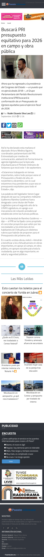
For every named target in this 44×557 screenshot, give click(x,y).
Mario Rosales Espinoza (13, 539)
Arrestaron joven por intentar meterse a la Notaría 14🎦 (10, 364)
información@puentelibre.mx (14, 548)
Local (9, 23)
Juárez (6, 546)
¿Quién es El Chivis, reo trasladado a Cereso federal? (10, 337)
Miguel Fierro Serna (14, 535)
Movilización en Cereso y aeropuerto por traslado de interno (33, 393)
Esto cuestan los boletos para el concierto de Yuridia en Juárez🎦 (22, 290)
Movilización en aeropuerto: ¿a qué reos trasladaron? (10, 392)
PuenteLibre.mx (10, 555)
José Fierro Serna (13, 537)
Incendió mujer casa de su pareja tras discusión (33, 364)
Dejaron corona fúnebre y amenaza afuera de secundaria (33, 337)
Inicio (3, 23)
